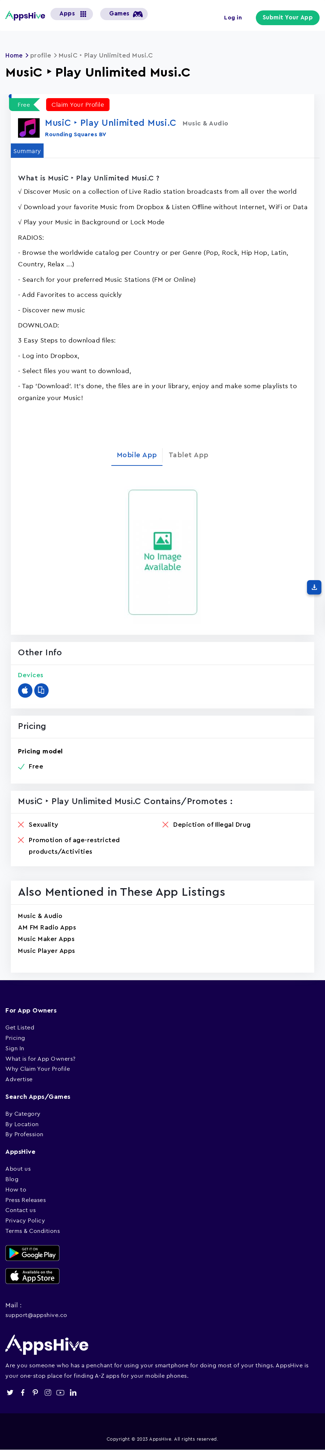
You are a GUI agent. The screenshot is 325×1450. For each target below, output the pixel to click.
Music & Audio (40, 916)
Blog (11, 1179)
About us (18, 1168)
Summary (28, 150)
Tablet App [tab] (189, 455)
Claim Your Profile (79, 105)
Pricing (15, 1037)
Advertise (19, 1079)
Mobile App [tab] (137, 455)
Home (14, 55)
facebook (22, 1392)
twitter (9, 1392)
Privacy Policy (25, 1220)
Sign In (15, 1048)
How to (15, 1189)
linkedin (72, 1392)
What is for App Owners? (40, 1058)
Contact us (20, 1209)
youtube (60, 1392)
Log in (237, 17)
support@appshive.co (36, 1314)
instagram (47, 1392)
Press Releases (25, 1199)
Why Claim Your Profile (37, 1068)
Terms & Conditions (32, 1230)
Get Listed (19, 1027)
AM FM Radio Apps (47, 927)
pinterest (35, 1392)
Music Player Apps (46, 950)
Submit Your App (290, 18)
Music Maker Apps (46, 939)
